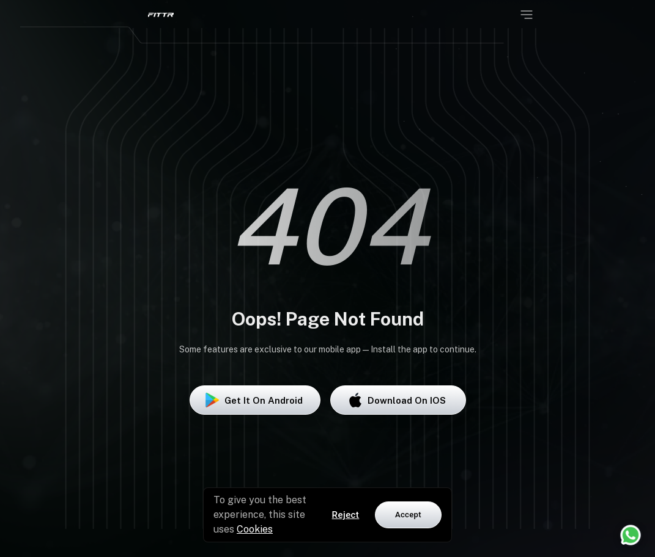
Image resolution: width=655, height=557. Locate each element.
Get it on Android (255, 400)
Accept (408, 514)
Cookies (255, 529)
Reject (346, 514)
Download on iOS (398, 400)
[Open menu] (526, 14)
